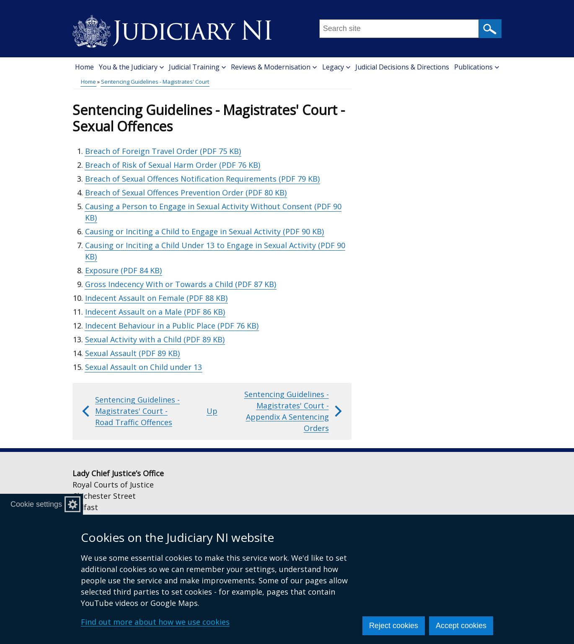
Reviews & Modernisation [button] (274, 67)
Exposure (123, 270)
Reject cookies (393, 625)
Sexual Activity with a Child (155, 339)
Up (212, 411)
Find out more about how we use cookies (155, 622)
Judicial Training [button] (197, 67)
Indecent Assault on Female (156, 298)
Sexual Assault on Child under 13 (143, 367)
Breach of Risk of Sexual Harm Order (172, 165)
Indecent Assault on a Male (155, 312)
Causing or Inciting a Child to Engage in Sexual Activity (204, 231)
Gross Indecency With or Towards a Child (180, 284)
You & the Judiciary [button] (131, 67)
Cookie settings (36, 504)
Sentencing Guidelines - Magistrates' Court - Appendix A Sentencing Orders (294, 411)
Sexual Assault (132, 353)
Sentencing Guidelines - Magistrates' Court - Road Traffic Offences (130, 411)
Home (84, 67)
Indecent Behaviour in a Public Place (172, 326)
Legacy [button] (336, 67)
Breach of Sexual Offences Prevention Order (186, 192)
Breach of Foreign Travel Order (163, 151)
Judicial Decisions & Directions (402, 67)
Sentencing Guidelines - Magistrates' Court (155, 81)
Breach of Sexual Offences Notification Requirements (202, 179)
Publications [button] (476, 67)
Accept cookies (461, 625)
